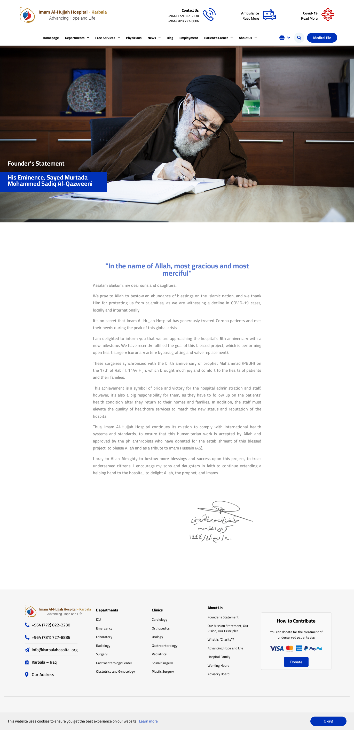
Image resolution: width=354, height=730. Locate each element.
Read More (250, 18)
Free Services (107, 37)
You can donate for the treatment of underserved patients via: (296, 634)
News (154, 37)
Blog (170, 38)
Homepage (51, 38)
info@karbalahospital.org (54, 649)
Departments (77, 37)
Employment (188, 38)
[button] (299, 38)
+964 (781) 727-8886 (183, 21)
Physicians (133, 38)
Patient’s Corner (218, 37)
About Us (248, 37)
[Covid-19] (327, 14)
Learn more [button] (148, 721)
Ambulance (250, 13)
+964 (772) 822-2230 (183, 16)
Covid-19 (310, 13)
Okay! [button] (328, 721)
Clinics (157, 610)
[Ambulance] (269, 14)
